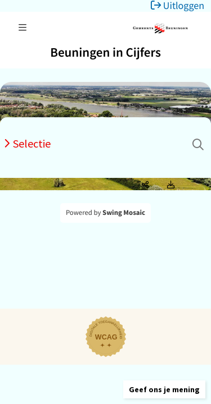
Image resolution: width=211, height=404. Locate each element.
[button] (164, 389)
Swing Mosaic (123, 212)
